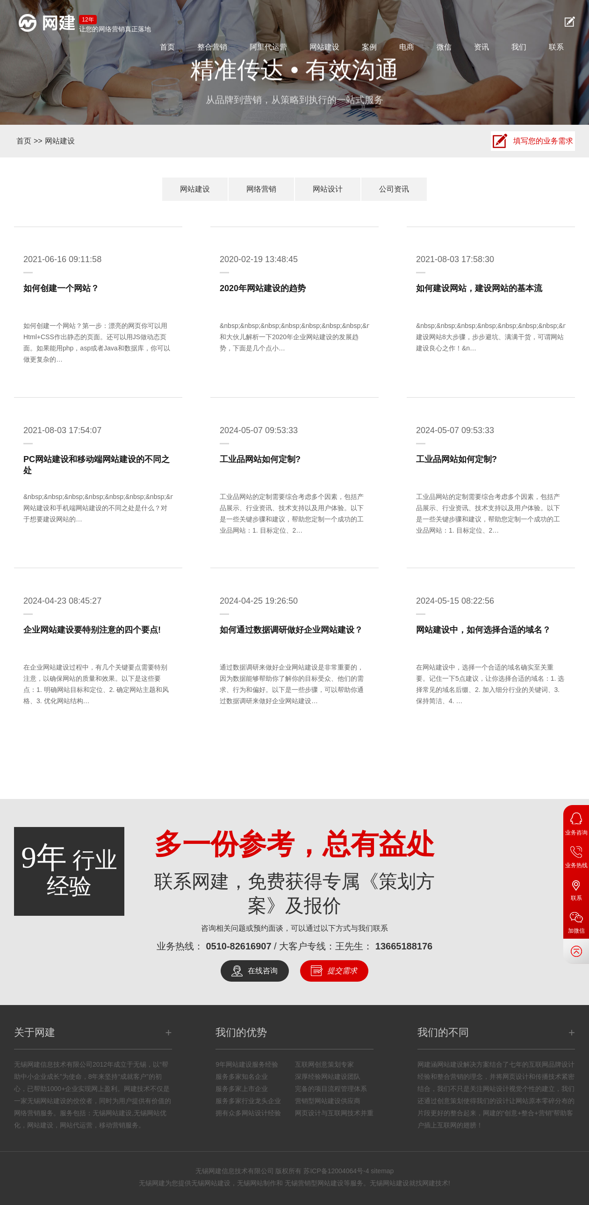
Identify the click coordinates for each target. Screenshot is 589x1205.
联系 (556, 47)
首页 (167, 47)
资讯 (481, 47)
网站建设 (324, 47)
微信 (444, 47)
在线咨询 (263, 971)
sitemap (382, 1171)
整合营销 (212, 47)
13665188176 (403, 946)
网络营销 (261, 189)
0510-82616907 (238, 946)
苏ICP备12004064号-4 (336, 1171)
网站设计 (328, 189)
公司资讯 (394, 189)
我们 (518, 47)
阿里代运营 (268, 47)
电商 (406, 47)
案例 (369, 47)
